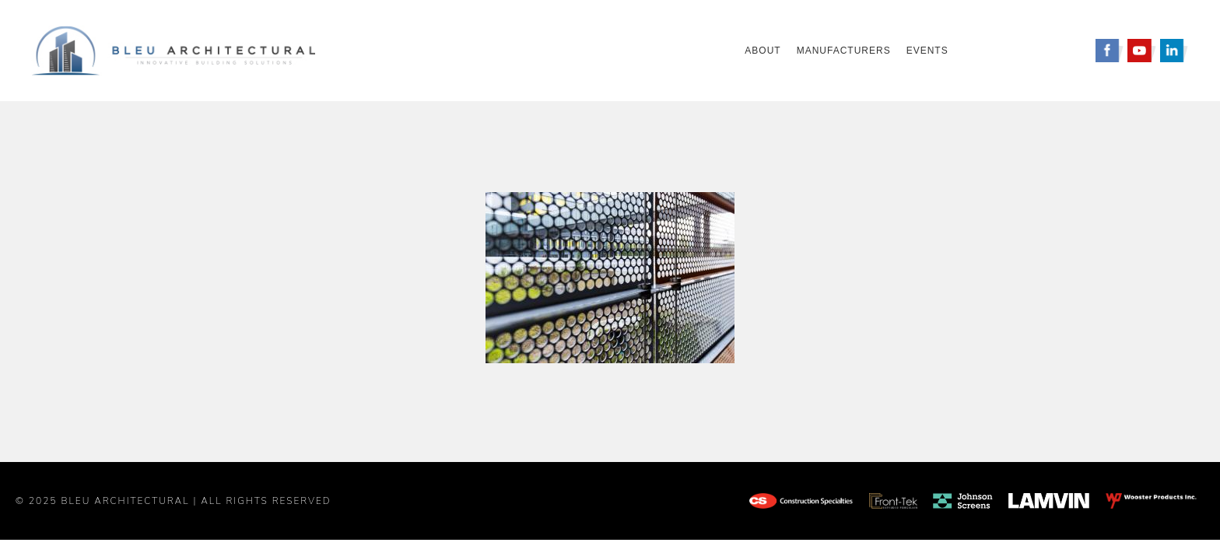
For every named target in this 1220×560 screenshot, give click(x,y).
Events (927, 50)
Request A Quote (1026, 50)
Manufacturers (844, 50)
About (762, 50)
